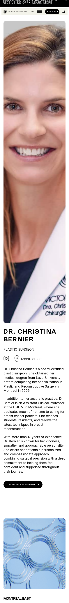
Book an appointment (22, 482)
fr (32, 9)
